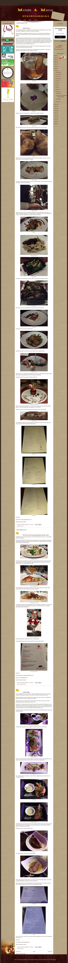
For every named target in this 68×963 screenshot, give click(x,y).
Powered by (60, 41)
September (58, 78)
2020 (56, 68)
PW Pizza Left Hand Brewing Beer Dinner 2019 (36, 535)
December (58, 72)
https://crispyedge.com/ (25, 942)
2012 (56, 117)
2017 (56, 106)
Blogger (54, 959)
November (58, 74)
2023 (56, 61)
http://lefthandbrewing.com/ (28, 675)
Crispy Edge (26, 692)
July (57, 83)
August (57, 80)
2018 (56, 104)
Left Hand (20, 684)
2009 (56, 123)
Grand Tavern (26, 28)
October (57, 76)
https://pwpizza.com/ (24, 677)
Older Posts (50, 951)
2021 (56, 66)
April (57, 87)
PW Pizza (24, 684)
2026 (56, 55)
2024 (56, 59)
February (58, 91)
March (57, 89)
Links (25, 19)
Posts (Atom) (23, 953)
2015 (56, 110)
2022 (56, 64)
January (57, 101)
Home (19, 19)
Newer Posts (18, 951)
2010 (56, 121)
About (30, 19)
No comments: (31, 524)
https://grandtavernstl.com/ (26, 519)
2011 (56, 119)
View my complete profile (58, 49)
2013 (56, 115)
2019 (56, 70)
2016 (56, 108)
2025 (56, 57)
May (57, 85)
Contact (35, 19)
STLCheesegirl (22, 524)
